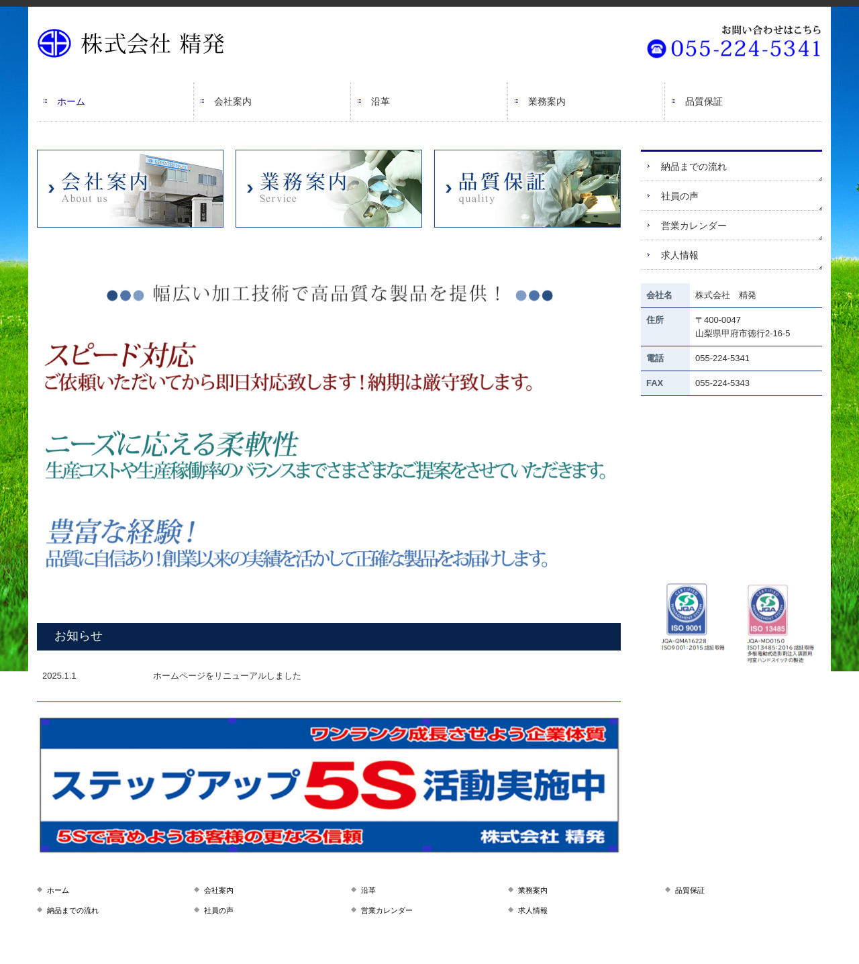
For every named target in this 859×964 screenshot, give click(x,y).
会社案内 (233, 101)
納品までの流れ (694, 166)
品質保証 (704, 101)
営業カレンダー (694, 225)
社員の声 (680, 196)
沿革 (380, 101)
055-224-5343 (722, 383)
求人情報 (680, 255)
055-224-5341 (722, 358)
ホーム (71, 101)
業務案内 (547, 101)
